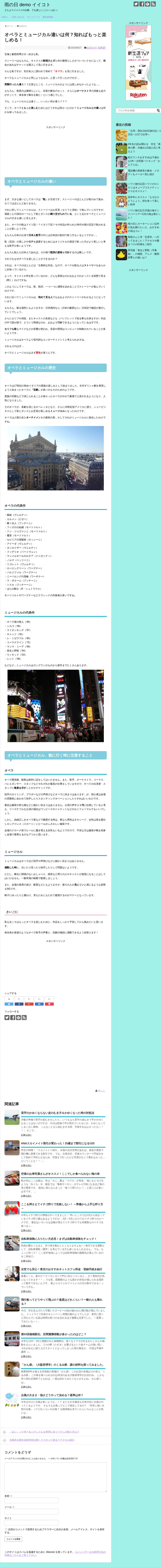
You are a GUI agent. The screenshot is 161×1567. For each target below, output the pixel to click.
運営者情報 (48, 17)
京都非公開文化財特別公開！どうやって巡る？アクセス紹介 (38, 1440)
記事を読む (26, 1135)
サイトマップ (33, 17)
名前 (8, 1496)
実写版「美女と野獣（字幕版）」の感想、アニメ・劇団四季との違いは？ (143, 254)
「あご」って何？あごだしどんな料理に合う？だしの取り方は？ (40, 1432)
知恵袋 (101, 47)
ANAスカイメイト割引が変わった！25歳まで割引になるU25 (57, 1143)
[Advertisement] (55, 150)
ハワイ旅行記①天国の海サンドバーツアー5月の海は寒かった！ (144, 214)
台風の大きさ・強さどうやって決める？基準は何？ (52, 1395)
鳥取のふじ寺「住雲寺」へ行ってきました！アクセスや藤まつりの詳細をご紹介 (143, 241)
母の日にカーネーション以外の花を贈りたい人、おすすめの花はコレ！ (143, 227)
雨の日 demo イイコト (28, 4)
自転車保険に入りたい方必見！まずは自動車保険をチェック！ (59, 1238)
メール (10, 1507)
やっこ (101, 1090)
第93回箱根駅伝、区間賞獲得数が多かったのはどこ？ (53, 1334)
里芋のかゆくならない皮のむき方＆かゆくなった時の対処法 (57, 1112)
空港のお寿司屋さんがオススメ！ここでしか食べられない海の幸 (60, 1173)
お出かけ (92, 47)
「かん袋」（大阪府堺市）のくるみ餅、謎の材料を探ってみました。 (63, 1364)
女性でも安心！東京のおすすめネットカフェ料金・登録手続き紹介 (61, 1269)
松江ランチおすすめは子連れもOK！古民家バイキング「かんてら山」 (144, 161)
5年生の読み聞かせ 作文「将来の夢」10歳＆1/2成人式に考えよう (144, 148)
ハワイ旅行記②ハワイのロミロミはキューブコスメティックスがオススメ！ (143, 187)
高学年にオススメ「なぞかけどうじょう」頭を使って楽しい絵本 (143, 201)
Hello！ (5, 17)
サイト (8, 1518)
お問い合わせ (17, 17)
